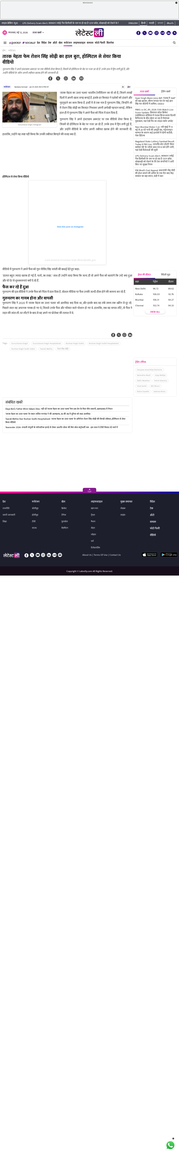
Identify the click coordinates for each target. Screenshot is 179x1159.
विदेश (44, 43)
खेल (60, 43)
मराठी (151, 23)
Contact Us (115, 555)
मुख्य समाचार (126, 501)
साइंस (122, 515)
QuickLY (15, 43)
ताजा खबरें (37, 33)
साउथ (34, 528)
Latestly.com (85, 571)
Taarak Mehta (46, 349)
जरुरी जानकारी (9, 515)
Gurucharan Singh (19, 343)
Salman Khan (159, 391)
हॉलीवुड (35, 515)
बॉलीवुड (35, 508)
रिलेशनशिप (95, 548)
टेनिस (63, 515)
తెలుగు (170, 23)
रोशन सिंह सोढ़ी (62, 349)
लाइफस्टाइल (79, 43)
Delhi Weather (143, 380)
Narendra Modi (144, 375)
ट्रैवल (93, 515)
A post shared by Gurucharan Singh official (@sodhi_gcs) (70, 260)
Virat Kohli (142, 386)
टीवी (34, 521)
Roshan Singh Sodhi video (23, 349)
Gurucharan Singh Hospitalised (47, 343)
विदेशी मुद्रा (165, 275)
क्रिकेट (64, 508)
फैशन (93, 521)
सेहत (93, 528)
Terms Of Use (101, 555)
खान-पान (94, 508)
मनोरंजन (68, 43)
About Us (87, 555)
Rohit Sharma (160, 380)
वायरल (90, 43)
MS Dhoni (155, 386)
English (133, 23)
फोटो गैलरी (100, 43)
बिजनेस (110, 43)
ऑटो (55, 43)
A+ (128, 86)
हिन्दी (143, 23)
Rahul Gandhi (143, 391)
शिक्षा (5, 521)
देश (38, 43)
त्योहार (93, 535)
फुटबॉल (64, 521)
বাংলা (160, 23)
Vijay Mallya (160, 375)
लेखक (122, 508)
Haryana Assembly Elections (149, 369)
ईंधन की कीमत (144, 275)
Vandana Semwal (20, 87)
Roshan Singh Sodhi (75, 343)
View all (155, 312)
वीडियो (153, 535)
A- (123, 87)
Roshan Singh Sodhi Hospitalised (104, 343)
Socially (29, 43)
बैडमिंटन (64, 528)
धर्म (92, 541)
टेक (49, 43)
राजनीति (6, 508)
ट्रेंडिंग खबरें (165, 92)
